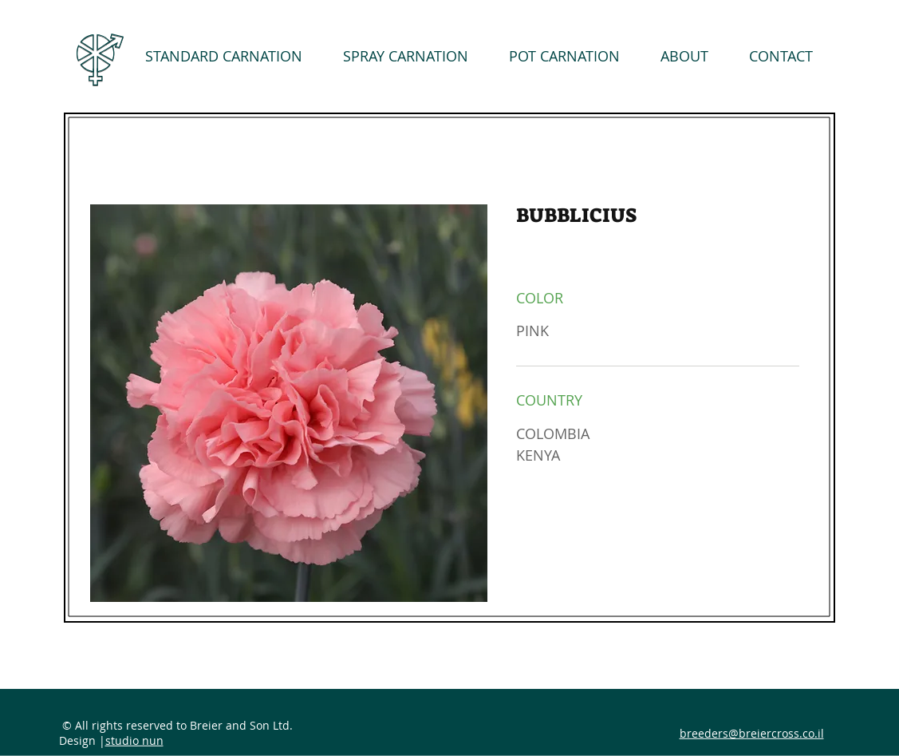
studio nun (134, 740)
